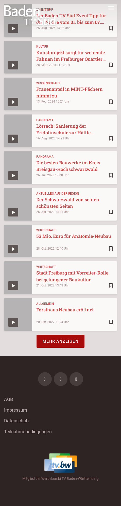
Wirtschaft (46, 230)
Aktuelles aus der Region (57, 193)
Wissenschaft (48, 83)
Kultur (42, 46)
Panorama (45, 120)
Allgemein (45, 303)
